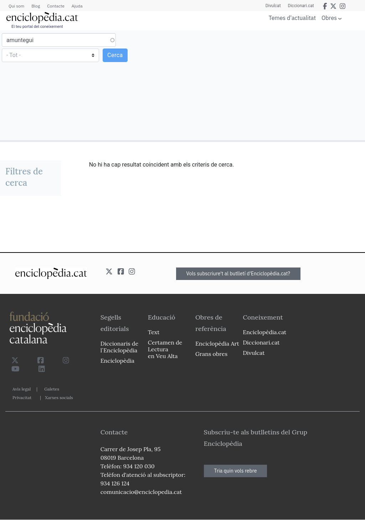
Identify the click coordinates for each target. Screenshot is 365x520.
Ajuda (77, 6)
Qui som (16, 6)
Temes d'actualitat (292, 18)
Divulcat (273, 5)
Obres (329, 17)
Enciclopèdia (117, 360)
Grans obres (211, 353)
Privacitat (21, 397)
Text (154, 332)
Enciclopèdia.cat (264, 332)
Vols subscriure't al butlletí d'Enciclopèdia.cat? (238, 273)
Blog (35, 6)
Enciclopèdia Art (217, 343)
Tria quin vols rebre (235, 471)
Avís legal (21, 389)
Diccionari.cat (301, 5)
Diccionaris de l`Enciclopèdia (119, 347)
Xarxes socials (59, 397)
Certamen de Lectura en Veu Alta (165, 349)
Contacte (55, 6)
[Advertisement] (272, 85)
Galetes (51, 389)
